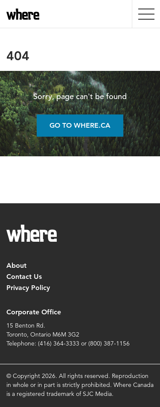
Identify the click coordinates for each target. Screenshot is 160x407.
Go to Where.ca (80, 125)
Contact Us (24, 276)
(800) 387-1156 (109, 343)
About (16, 265)
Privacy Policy (28, 288)
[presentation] (146, 14)
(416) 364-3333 (58, 343)
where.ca (24, 14)
